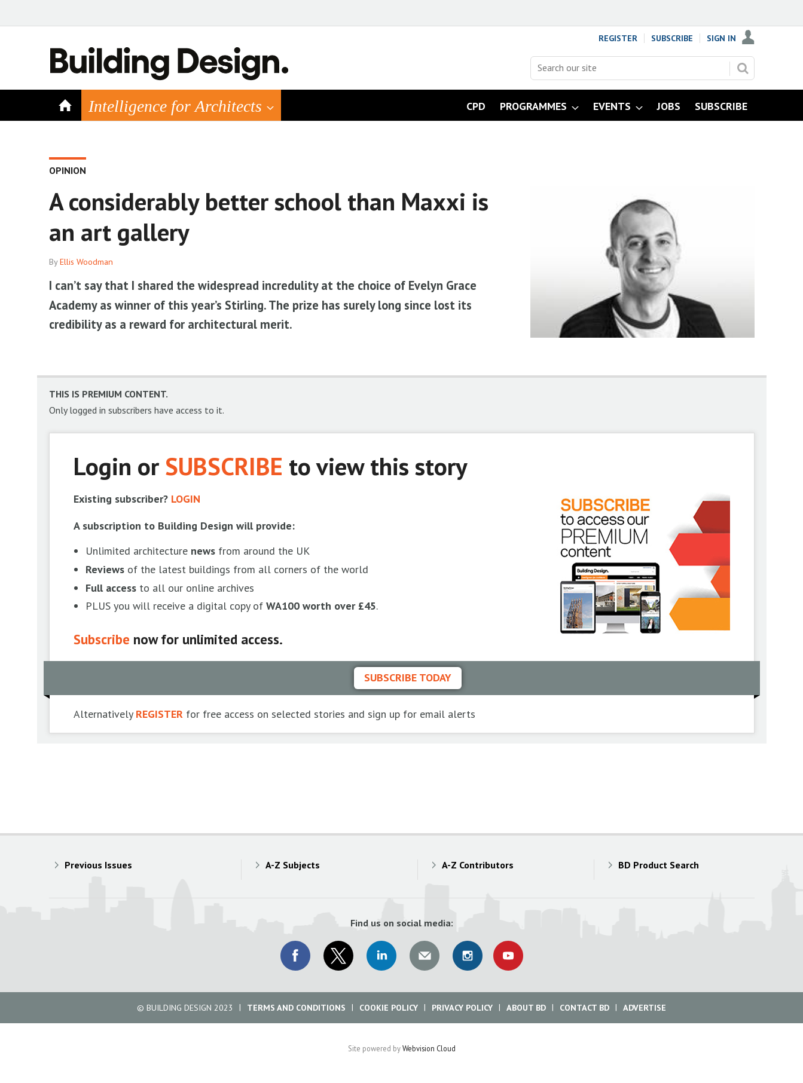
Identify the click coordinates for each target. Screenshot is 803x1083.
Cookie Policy (388, 1007)
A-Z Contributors (478, 865)
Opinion (67, 170)
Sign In (721, 38)
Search (742, 68)
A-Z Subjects (292, 865)
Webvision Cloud (429, 1048)
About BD (526, 1007)
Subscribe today (407, 677)
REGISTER (159, 714)
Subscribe (672, 38)
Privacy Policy (462, 1007)
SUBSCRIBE (224, 466)
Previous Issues (98, 865)
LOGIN (185, 499)
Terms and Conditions (296, 1007)
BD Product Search (658, 865)
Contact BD (584, 1007)
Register (618, 38)
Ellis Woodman (86, 261)
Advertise (644, 1007)
